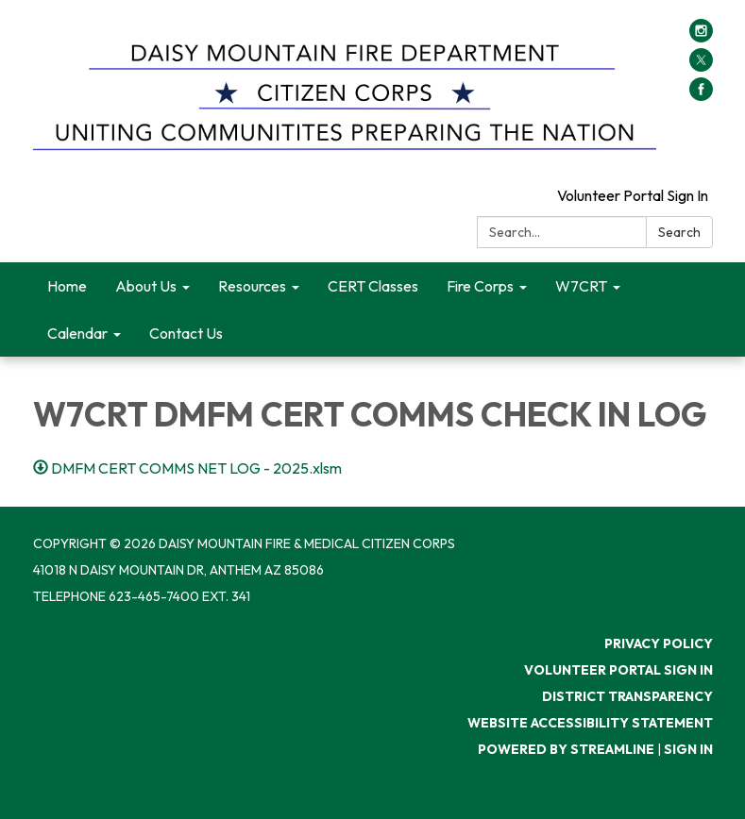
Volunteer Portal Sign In (632, 195)
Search (679, 232)
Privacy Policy (658, 643)
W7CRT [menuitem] (581, 285)
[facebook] (701, 95)
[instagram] (701, 36)
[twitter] (701, 66)
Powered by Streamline (566, 749)
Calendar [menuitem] (77, 333)
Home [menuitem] (67, 285)
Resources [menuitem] (252, 285)
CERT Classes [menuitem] (373, 285)
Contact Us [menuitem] (186, 333)
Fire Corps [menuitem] (480, 285)
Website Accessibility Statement (590, 722)
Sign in (688, 749)
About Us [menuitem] (146, 285)
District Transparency (627, 696)
